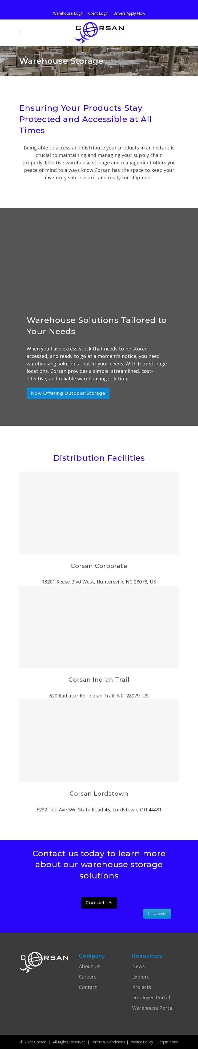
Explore (140, 977)
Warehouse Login (68, 13)
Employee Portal (151, 997)
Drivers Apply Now (129, 13)
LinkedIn (157, 914)
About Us (89, 966)
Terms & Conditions (108, 1041)
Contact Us (99, 902)
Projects (141, 987)
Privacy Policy (141, 1041)
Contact (88, 987)
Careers (87, 977)
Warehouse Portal (152, 1008)
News (138, 966)
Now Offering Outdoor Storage (68, 393)
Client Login (98, 13)
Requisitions (167, 1041)
